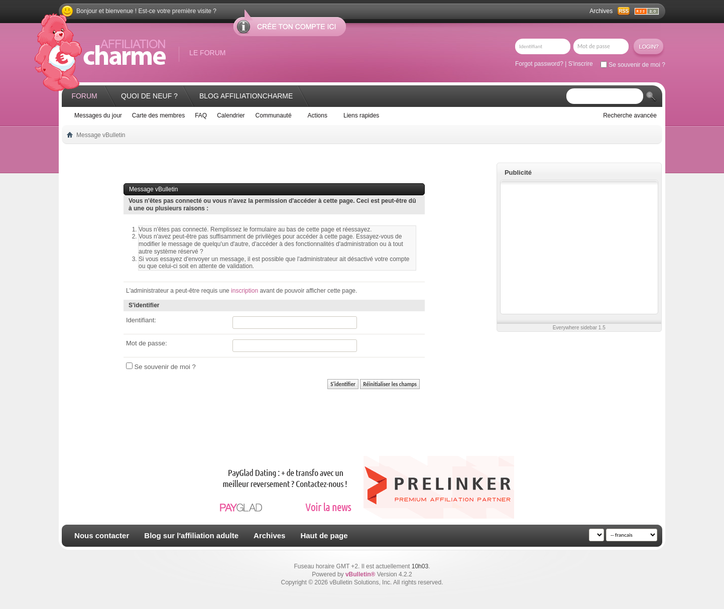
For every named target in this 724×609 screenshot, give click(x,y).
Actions (317, 115)
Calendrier (231, 115)
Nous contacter (101, 535)
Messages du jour (98, 115)
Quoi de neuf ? (149, 96)
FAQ (201, 115)
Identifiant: (141, 320)
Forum (84, 96)
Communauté (274, 115)
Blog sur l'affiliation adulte (191, 535)
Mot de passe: (146, 343)
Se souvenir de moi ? (632, 64)
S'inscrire (580, 63)
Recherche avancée (630, 115)
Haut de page (323, 535)
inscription (244, 290)
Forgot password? (539, 63)
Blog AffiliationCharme (246, 96)
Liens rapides (361, 115)
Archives (601, 11)
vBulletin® (360, 574)
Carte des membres (158, 115)
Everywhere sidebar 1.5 (579, 327)
